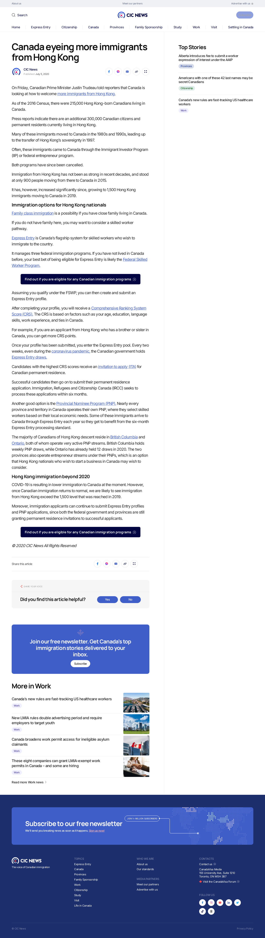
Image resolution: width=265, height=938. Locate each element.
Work (196, 27)
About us (142, 864)
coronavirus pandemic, (70, 351)
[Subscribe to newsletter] (80, 649)
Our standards (145, 869)
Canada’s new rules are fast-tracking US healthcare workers (62, 699)
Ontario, (18, 443)
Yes (107, 599)
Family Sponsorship (148, 27)
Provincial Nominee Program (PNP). (86, 403)
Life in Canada (83, 905)
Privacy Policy (245, 928)
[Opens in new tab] (242, 3)
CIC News (30, 69)
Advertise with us (147, 889)
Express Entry (40, 27)
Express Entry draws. (29, 357)
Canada (93, 27)
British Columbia (124, 437)
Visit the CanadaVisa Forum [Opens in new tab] (219, 881)
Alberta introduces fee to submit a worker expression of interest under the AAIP (208, 58)
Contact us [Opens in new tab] (207, 864)
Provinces (117, 27)
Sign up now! (97, 830)
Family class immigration (33, 213)
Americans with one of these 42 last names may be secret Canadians (215, 80)
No (130, 599)
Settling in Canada (240, 27)
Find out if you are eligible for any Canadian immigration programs (80, 279)
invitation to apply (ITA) (117, 366)
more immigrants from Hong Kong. (86, 93)
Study (178, 27)
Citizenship (69, 27)
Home (16, 27)
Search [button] (22, 15)
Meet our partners (148, 884)
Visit (214, 27)
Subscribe (242, 15)
